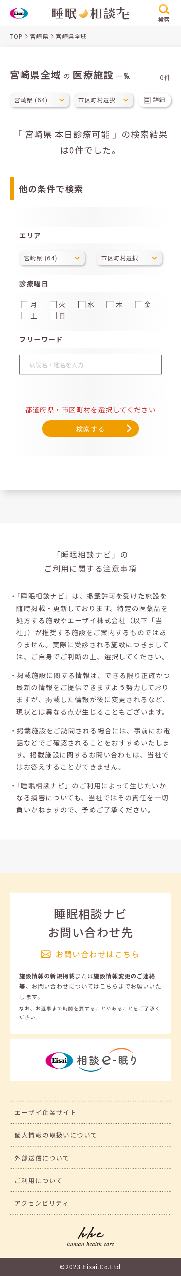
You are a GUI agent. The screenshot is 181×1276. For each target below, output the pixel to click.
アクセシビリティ (41, 1203)
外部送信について (42, 1157)
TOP (16, 36)
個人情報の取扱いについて (55, 1134)
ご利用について (38, 1180)
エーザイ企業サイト (45, 1112)
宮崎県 (39, 36)
